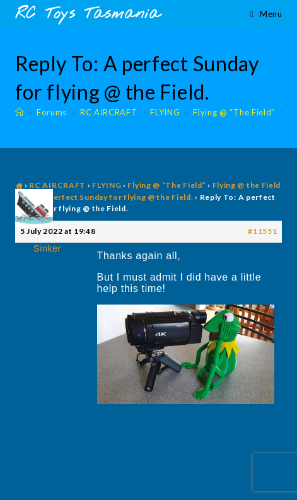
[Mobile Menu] (266, 14)
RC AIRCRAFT (57, 185)
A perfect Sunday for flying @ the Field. (116, 197)
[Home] (19, 112)
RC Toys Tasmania (87, 14)
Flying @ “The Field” (166, 185)
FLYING (106, 185)
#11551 (262, 231)
